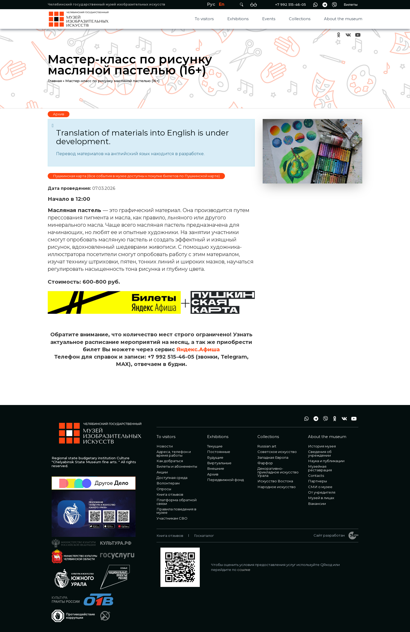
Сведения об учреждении (320, 453)
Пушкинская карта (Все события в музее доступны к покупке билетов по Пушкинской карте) (136, 176)
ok (338, 35)
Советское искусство (277, 452)
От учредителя (321, 492)
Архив (58, 114)
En (221, 4)
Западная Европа (272, 457)
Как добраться (170, 461)
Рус (211, 4)
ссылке (243, 570)
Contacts (316, 475)
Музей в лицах (321, 498)
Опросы (164, 489)
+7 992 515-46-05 (290, 4)
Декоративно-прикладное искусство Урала (278, 472)
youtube (357, 35)
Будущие (215, 457)
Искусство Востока (275, 481)
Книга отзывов (170, 494)
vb (334, 5)
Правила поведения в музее (176, 511)
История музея (322, 446)
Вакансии (317, 503)
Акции (162, 472)
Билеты (351, 4)
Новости (165, 446)
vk (348, 35)
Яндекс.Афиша (198, 349)
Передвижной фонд (225, 480)
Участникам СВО (172, 518)
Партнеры (317, 481)
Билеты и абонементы (177, 466)
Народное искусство (276, 487)
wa (315, 5)
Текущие (215, 446)
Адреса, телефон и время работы (174, 453)
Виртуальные (219, 463)
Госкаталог (204, 535)
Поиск (241, 5)
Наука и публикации (326, 461)
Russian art (266, 446)
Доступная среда (172, 478)
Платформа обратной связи (177, 501)
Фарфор (265, 463)
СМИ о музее (320, 487)
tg (325, 5)
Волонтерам (168, 483)
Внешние (215, 468)
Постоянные (218, 452)
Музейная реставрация (320, 468)
